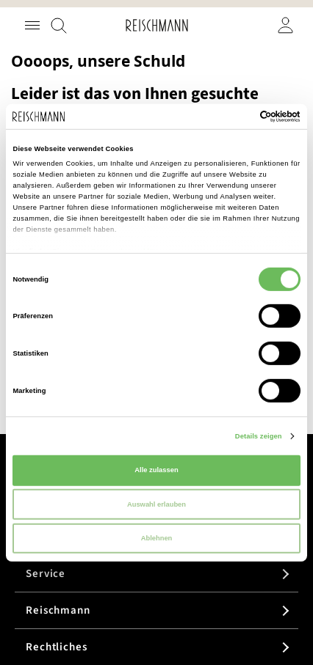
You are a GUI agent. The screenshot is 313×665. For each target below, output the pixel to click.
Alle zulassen (156, 470)
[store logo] (157, 25)
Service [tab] (45, 573)
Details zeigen (258, 436)
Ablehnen (157, 538)
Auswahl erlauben (156, 503)
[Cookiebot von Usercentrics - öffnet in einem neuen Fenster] (236, 116)
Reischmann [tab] (58, 610)
